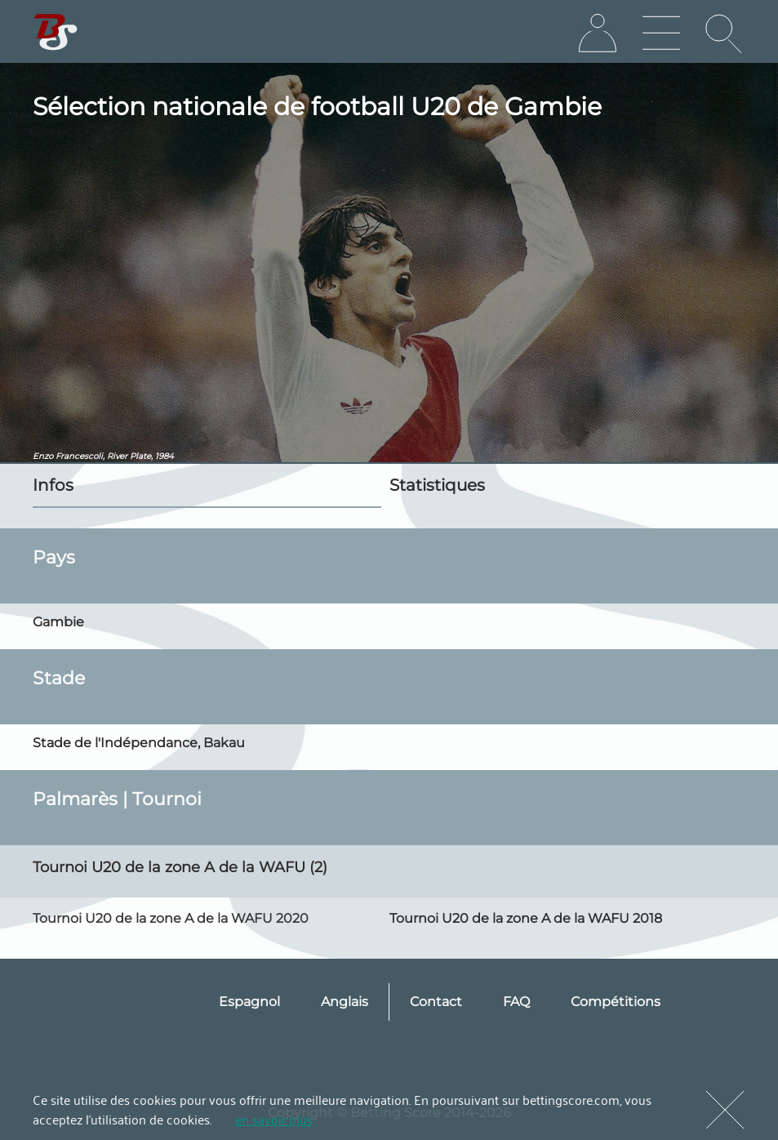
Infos (53, 485)
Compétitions (615, 1001)
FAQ (516, 1001)
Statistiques (437, 485)
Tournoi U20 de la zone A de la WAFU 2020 (171, 918)
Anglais (344, 1001)
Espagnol (249, 1001)
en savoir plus (274, 1118)
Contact (436, 1001)
